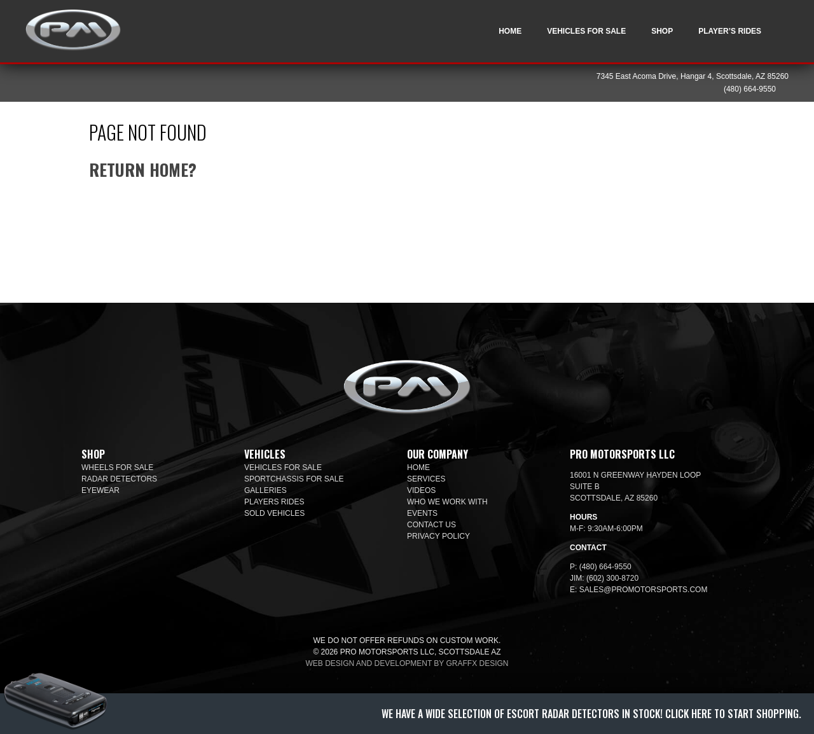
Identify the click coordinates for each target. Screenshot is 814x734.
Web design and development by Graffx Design (407, 663)
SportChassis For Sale (294, 478)
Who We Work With (447, 501)
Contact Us (431, 524)
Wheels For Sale (117, 467)
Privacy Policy (438, 536)
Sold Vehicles (274, 513)
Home (510, 31)
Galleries (265, 490)
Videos (421, 490)
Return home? (143, 169)
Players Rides (274, 501)
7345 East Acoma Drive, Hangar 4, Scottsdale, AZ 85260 (693, 76)
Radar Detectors (119, 478)
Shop (662, 31)
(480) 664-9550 (750, 89)
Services (426, 478)
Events (422, 513)
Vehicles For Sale (586, 31)
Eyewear (100, 490)
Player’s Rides (729, 31)
